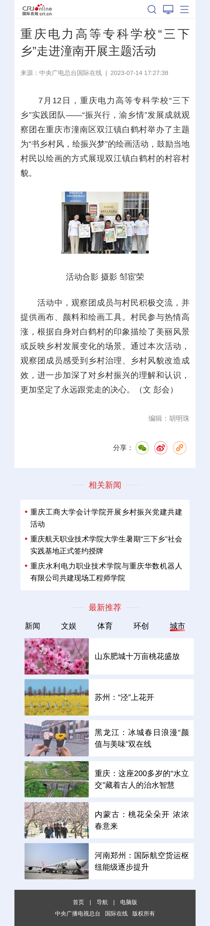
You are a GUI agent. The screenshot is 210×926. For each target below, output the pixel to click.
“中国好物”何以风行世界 (94, 697)
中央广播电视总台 (77, 913)
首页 (78, 902)
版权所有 (143, 913)
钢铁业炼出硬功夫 (83, 656)
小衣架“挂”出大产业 (86, 820)
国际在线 (37, 9)
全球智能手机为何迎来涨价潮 (100, 779)
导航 (102, 902)
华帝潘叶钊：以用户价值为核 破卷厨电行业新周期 (100, 861)
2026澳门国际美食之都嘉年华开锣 (100, 738)
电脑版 (128, 902)
